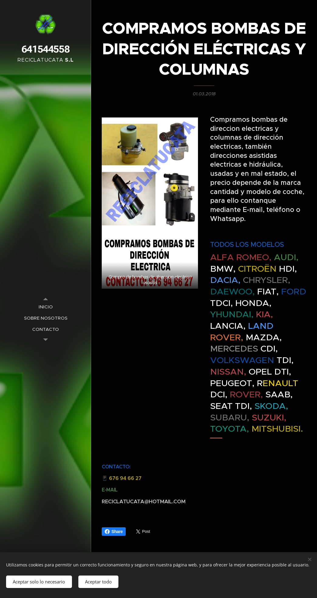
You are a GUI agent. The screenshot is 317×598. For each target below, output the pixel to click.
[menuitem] (45, 306)
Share (114, 531)
